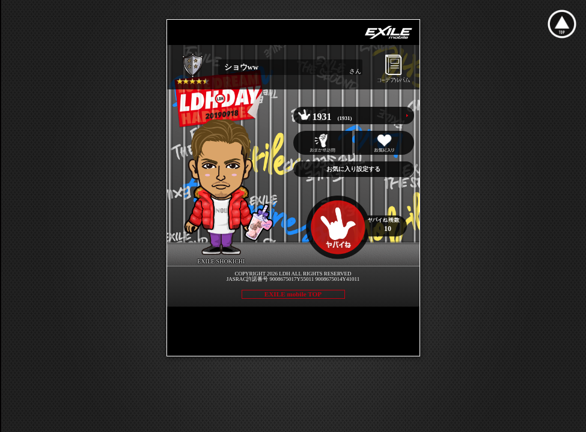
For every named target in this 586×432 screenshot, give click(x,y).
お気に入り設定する (353, 169)
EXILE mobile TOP (293, 294)
